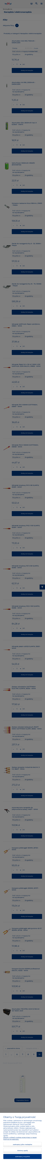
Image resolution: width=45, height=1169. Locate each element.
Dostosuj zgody (22, 1150)
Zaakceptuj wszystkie (22, 1156)
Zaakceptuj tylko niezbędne (22, 1144)
